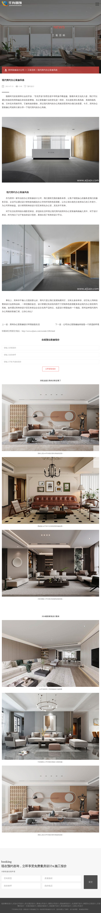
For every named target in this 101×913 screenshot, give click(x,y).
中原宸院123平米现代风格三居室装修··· (50, 762)
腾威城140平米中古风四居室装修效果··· (50, 526)
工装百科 (31, 70)
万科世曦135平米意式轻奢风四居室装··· (50, 599)
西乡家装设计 (66, 906)
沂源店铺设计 (31, 906)
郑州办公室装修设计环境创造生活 (25, 324)
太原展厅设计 (77, 904)
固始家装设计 (65, 904)
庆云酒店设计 (30, 904)
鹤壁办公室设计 (89, 904)
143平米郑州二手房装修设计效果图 (50, 689)
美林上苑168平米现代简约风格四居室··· (50, 453)
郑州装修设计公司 (16, 70)
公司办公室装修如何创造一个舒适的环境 (81, 324)
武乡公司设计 (18, 904)
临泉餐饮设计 (6, 904)
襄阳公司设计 (53, 904)
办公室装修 (41, 100)
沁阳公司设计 (78, 906)
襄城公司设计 (42, 904)
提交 (91, 882)
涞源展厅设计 (54, 906)
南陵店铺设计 (42, 906)
